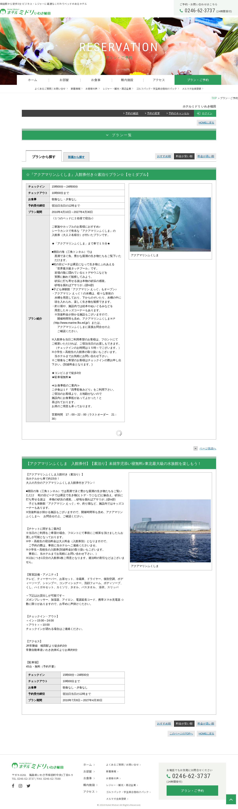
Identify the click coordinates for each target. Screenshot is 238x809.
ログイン (207, 113)
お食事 (95, 80)
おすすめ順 (164, 156)
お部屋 (64, 80)
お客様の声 (91, 88)
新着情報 (75, 88)
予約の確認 (131, 113)
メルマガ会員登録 (191, 88)
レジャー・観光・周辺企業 (117, 88)
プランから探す (44, 157)
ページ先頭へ (206, 448)
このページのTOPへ (181, 733)
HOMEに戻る (206, 122)
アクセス (159, 80)
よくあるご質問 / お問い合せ (50, 88)
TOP (214, 98)
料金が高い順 (206, 156)
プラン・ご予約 (198, 80)
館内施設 (127, 80)
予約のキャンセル (179, 113)
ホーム (32, 80)
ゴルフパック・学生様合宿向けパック (156, 88)
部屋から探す (76, 157)
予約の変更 (153, 113)
